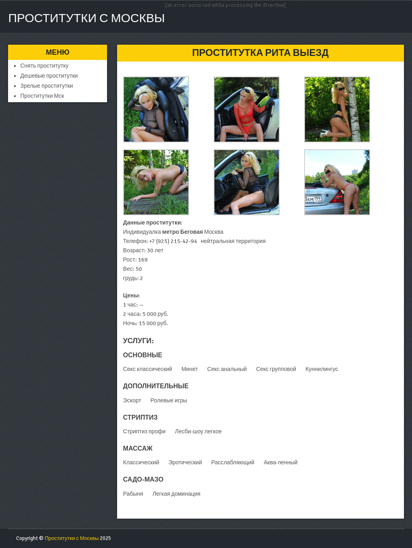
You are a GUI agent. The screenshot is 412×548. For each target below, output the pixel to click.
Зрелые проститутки (46, 85)
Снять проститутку (44, 65)
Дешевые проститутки (49, 75)
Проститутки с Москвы (86, 18)
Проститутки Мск (42, 96)
